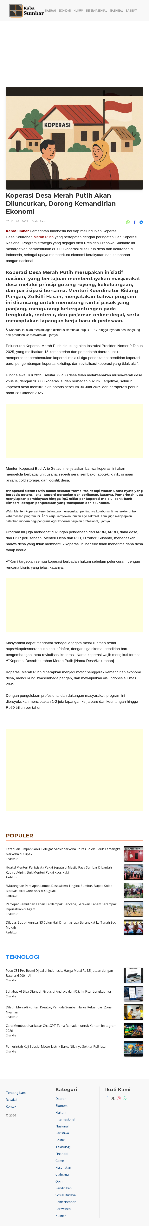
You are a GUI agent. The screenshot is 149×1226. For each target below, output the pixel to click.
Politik (60, 1140)
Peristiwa (62, 1133)
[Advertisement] (74, 50)
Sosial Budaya (65, 1195)
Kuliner (60, 1216)
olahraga (62, 1174)
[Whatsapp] (123, 1098)
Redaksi (11, 1100)
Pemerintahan (65, 1202)
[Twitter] (112, 1098)
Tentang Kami (16, 1093)
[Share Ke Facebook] (136, 222)
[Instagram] (118, 1098)
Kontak (11, 1106)
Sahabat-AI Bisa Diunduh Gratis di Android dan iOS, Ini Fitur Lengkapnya (58, 991)
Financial (61, 1154)
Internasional (96, 10)
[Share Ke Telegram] (141, 222)
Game (59, 1161)
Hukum (78, 10)
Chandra (11, 980)
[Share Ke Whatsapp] (129, 222)
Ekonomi (65, 10)
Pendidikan (63, 1188)
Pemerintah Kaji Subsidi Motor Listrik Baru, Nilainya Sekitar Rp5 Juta (56, 1046)
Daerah (50, 10)
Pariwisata (63, 1209)
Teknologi (62, 1147)
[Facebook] (106, 1098)
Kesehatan (63, 1167)
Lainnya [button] (131, 10)
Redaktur (11, 859)
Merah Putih (44, 237)
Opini (59, 1181)
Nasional (116, 10)
